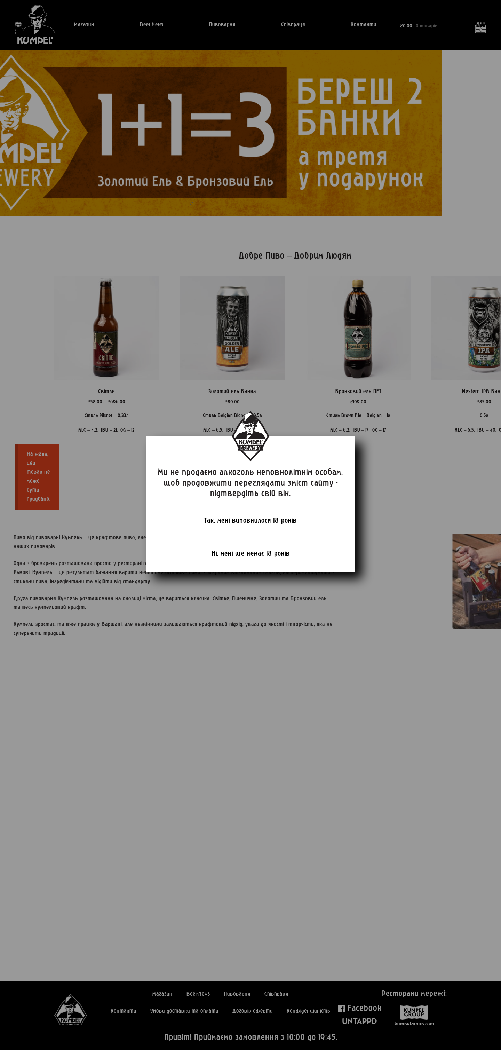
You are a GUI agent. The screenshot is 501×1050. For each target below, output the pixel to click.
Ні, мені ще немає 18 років (251, 554)
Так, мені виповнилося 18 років (250, 521)
